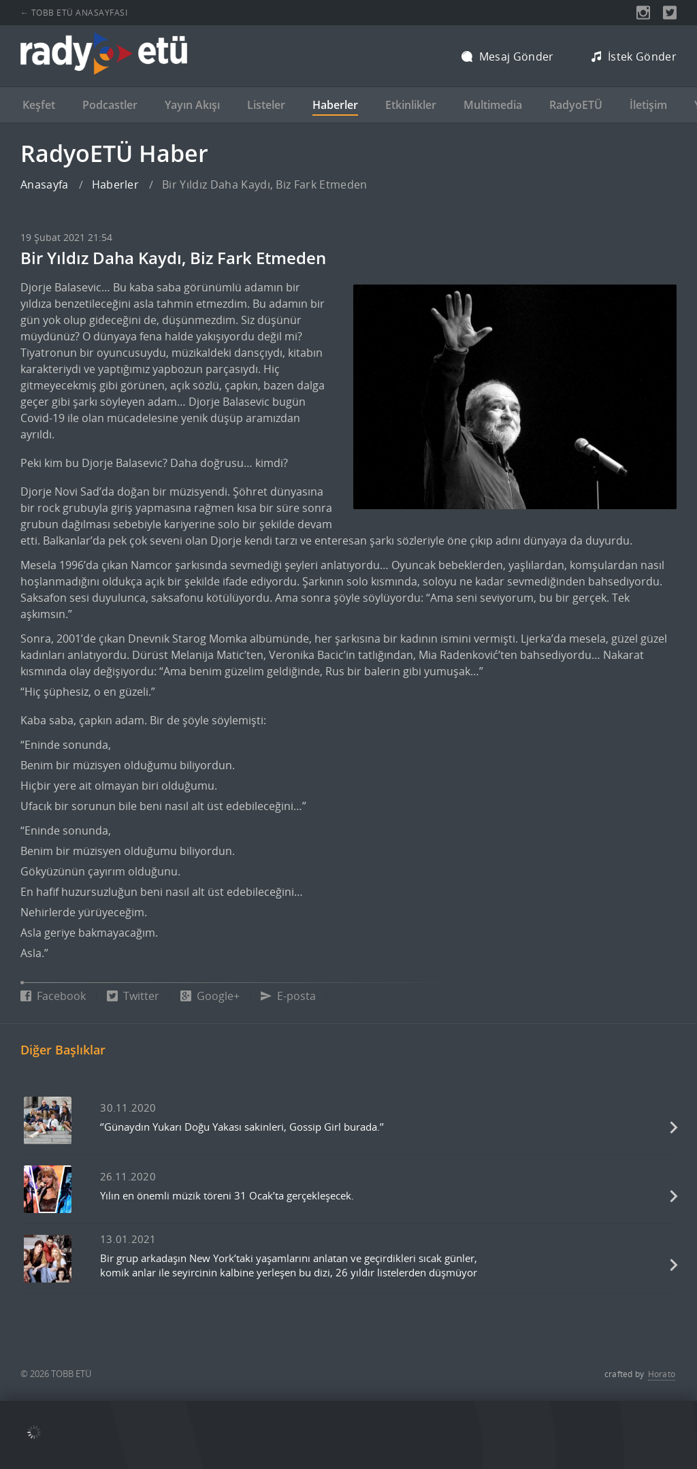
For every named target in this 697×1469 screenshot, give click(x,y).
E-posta (288, 996)
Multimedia (493, 104)
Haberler (335, 104)
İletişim (648, 104)
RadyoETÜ (575, 104)
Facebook (53, 996)
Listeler (266, 104)
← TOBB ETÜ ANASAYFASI (73, 12)
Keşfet (38, 104)
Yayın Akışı (192, 104)
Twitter (133, 996)
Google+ (210, 996)
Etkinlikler (410, 104)
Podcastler (109, 104)
